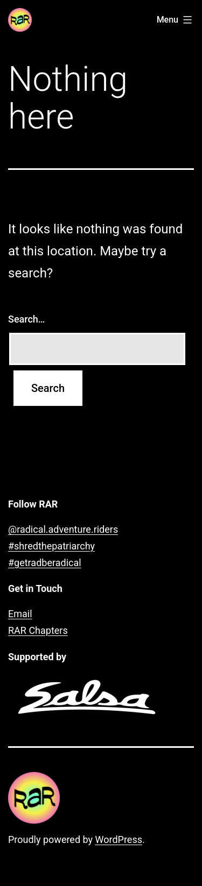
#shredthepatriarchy (51, 546)
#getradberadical (44, 562)
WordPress (118, 839)
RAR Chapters (38, 630)
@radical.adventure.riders (63, 529)
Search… (26, 319)
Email (20, 613)
